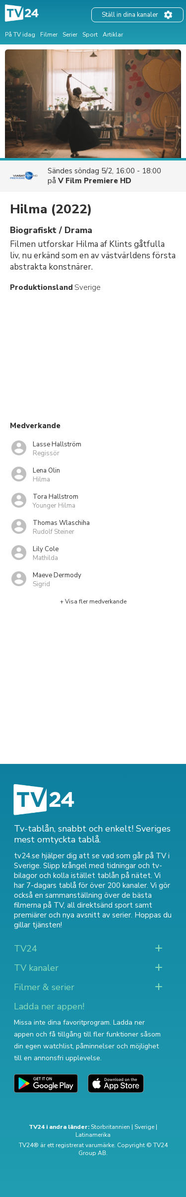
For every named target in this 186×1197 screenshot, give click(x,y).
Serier (69, 35)
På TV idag (20, 35)
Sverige (144, 1127)
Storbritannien (110, 1127)
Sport (90, 35)
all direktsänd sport (100, 905)
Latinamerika (93, 1135)
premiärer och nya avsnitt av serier (72, 915)
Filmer (49, 35)
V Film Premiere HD (94, 181)
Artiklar (113, 35)
